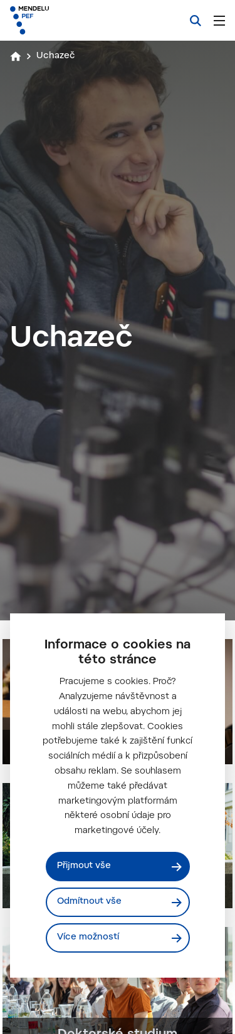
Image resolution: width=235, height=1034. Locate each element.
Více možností (88, 937)
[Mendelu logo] (72, 20)
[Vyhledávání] (195, 20)
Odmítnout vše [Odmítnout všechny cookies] (89, 902)
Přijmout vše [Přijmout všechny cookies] (84, 866)
